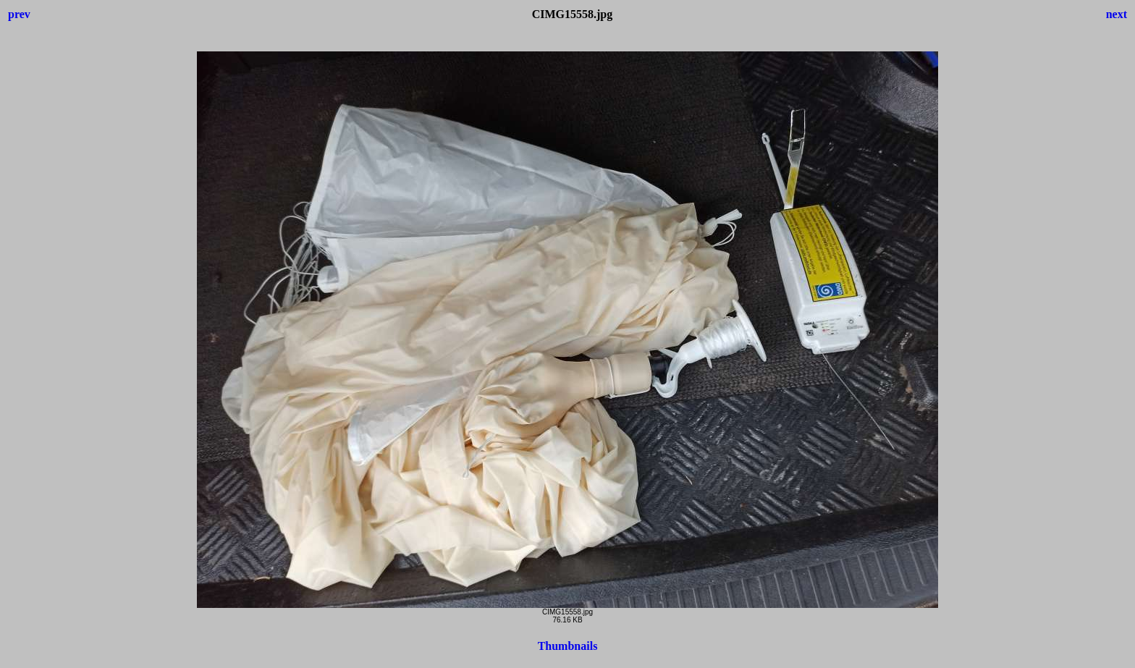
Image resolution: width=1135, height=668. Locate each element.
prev (19, 14)
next (1116, 14)
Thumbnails (568, 646)
